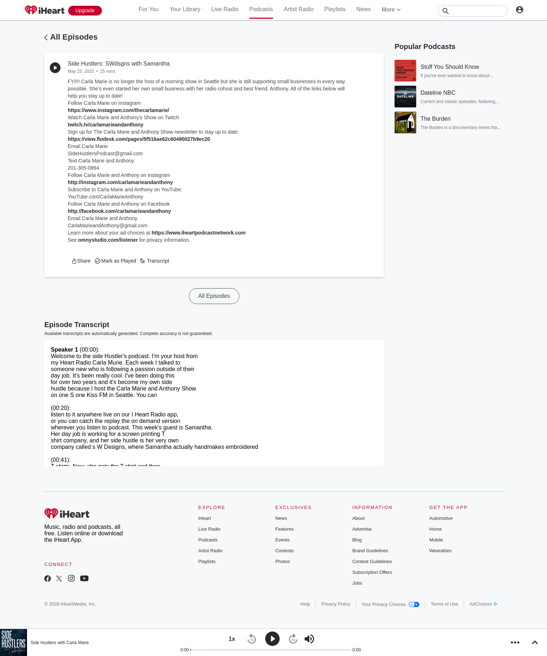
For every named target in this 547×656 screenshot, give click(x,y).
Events (282, 540)
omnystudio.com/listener (108, 240)
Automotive (441, 518)
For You (149, 9)
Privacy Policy (335, 604)
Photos (282, 561)
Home (435, 529)
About (358, 518)
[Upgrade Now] (85, 10)
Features (284, 529)
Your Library (184, 9)
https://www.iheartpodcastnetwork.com (199, 233)
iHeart (204, 518)
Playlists (335, 9)
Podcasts (261, 9)
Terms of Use (444, 604)
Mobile (436, 540)
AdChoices (483, 604)
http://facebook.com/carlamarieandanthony (119, 211)
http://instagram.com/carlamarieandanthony (120, 182)
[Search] (473, 11)
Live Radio (225, 9)
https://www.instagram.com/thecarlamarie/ (118, 110)
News (363, 9)
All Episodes (74, 36)
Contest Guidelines (372, 561)
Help (305, 604)
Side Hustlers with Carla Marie (60, 642)
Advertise (362, 529)
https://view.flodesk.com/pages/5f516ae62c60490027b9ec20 (139, 139)
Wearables (440, 550)
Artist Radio (299, 9)
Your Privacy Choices (390, 604)
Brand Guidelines (370, 550)
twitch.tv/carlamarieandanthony (105, 125)
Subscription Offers (372, 572)
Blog (357, 540)
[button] (81, 261)
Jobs (357, 583)
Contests (284, 550)
